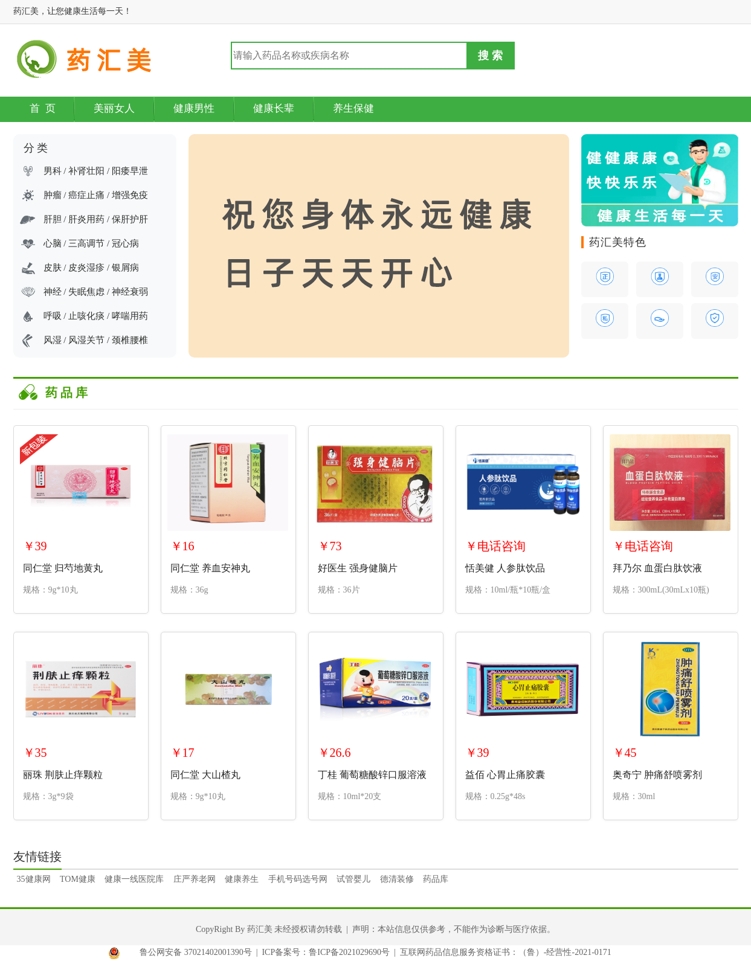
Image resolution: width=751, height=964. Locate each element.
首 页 (43, 108)
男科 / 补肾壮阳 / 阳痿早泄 (96, 171)
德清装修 (397, 879)
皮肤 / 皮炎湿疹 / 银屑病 (91, 267)
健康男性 (193, 108)
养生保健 (353, 108)
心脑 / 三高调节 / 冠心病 (91, 243)
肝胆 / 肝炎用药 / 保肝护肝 (96, 219)
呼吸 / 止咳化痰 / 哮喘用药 (96, 316)
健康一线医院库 (134, 879)
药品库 (435, 879)
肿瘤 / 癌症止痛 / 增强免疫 (96, 195)
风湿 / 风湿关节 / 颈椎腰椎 (96, 340)
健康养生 (242, 879)
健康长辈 (273, 108)
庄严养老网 (194, 879)
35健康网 (34, 879)
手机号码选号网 (297, 879)
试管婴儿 (353, 879)
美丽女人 (114, 108)
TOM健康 (77, 879)
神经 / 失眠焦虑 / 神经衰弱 (96, 292)
